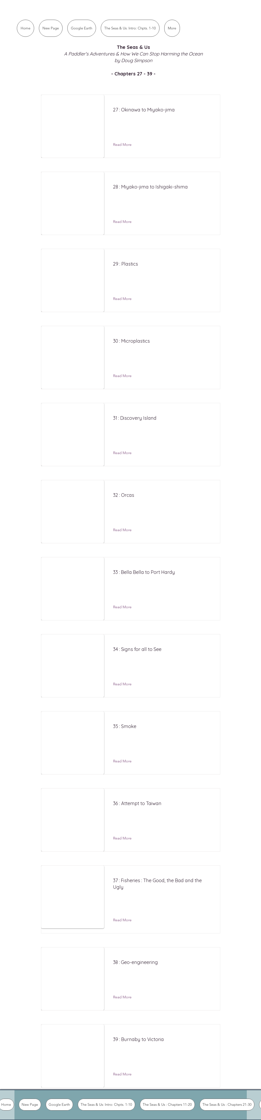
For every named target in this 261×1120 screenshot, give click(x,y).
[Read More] (126, 144)
